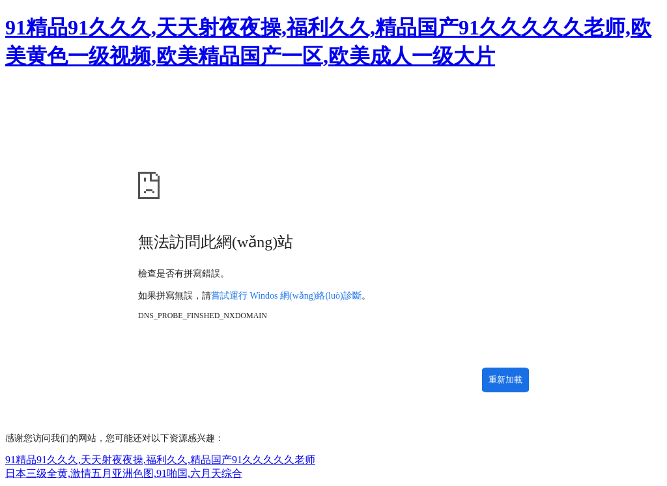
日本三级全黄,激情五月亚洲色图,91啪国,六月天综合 (123, 473)
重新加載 (505, 380)
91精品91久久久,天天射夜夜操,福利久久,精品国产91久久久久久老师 (160, 459)
